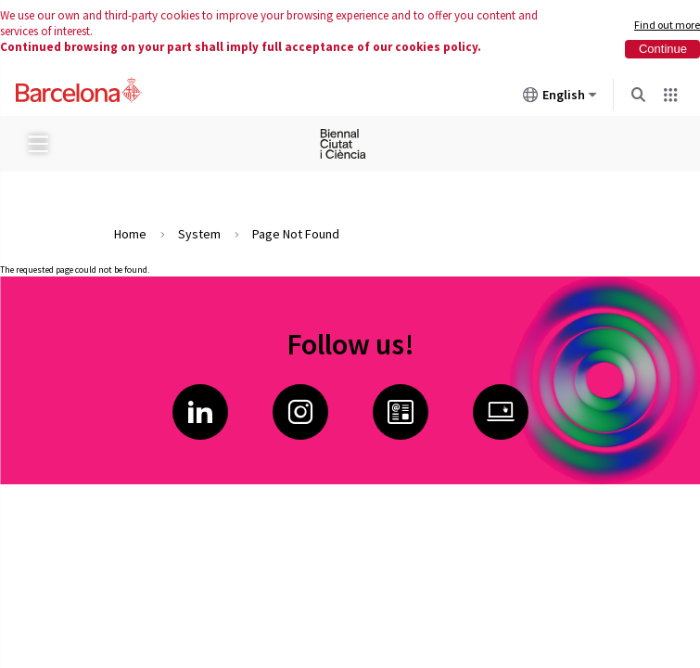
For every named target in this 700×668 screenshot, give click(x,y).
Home (130, 233)
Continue (663, 49)
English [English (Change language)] (560, 98)
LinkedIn (200, 412)
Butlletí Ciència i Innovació (400, 412)
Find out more (667, 25)
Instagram (300, 412)
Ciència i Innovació (500, 412)
